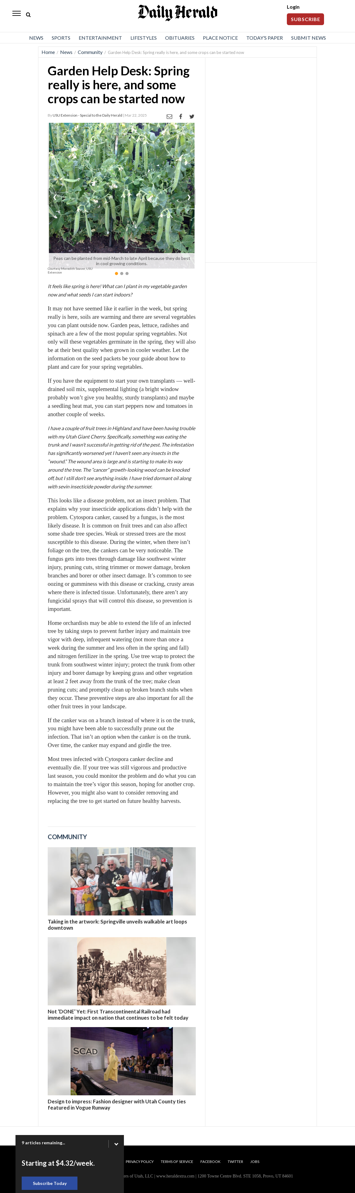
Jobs (254, 1161)
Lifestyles (143, 38)
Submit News (308, 38)
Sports (61, 38)
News (36, 38)
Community (90, 52)
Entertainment (100, 38)
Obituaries (180, 38)
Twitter (235, 1161)
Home (48, 52)
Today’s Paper (264, 38)
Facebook (210, 1161)
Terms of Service (177, 1161)
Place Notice (220, 38)
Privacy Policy (140, 1161)
